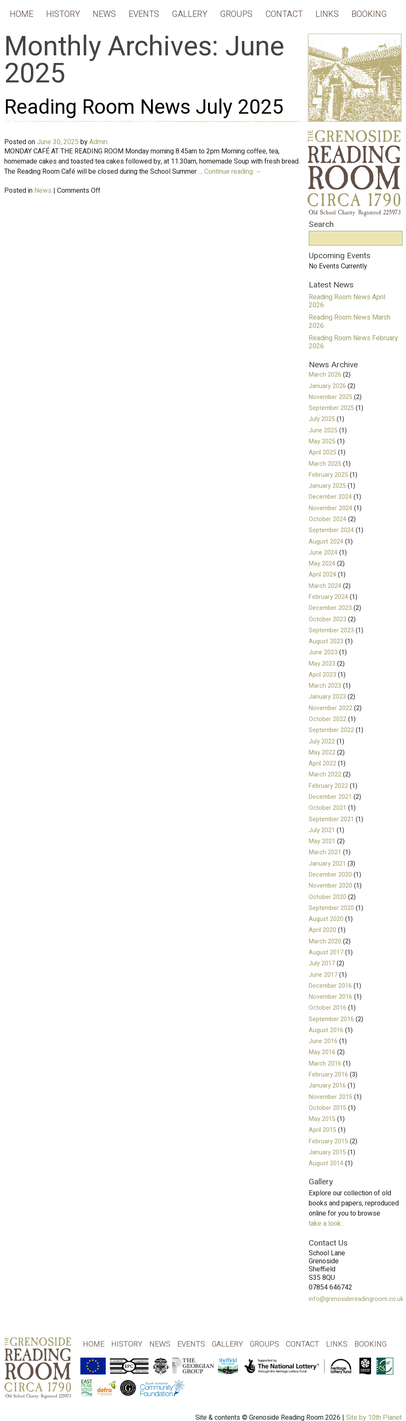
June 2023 (323, 652)
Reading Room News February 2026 (353, 342)
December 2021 (330, 796)
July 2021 (322, 830)
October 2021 (327, 807)
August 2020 (326, 919)
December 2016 (330, 985)
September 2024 (331, 530)
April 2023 (322, 674)
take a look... (327, 1224)
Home (21, 14)
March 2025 (325, 463)
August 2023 (326, 641)
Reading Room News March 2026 (349, 321)
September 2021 (331, 819)
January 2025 (327, 485)
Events (144, 14)
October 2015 (327, 1108)
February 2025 (328, 474)
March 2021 (325, 852)
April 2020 (322, 930)
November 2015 (330, 1097)
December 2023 (330, 608)
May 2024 (322, 563)
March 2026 (325, 374)
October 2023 (327, 619)
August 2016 (326, 1030)
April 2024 (322, 574)
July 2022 (322, 741)
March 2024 (325, 586)
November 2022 (330, 708)
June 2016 (323, 1041)
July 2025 (322, 419)
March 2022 (325, 774)
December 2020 (330, 874)
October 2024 (327, 519)
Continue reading (232, 172)
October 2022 (327, 719)
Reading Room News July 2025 (143, 107)
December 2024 (330, 496)
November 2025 (330, 397)
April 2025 (322, 452)
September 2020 (331, 908)
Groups (236, 14)
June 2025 (323, 430)
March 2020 (325, 941)
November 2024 (330, 508)
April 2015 (322, 1130)
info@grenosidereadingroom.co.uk (356, 1299)
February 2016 (328, 1074)
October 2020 (327, 897)
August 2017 (326, 952)
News (104, 14)
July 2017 (322, 963)
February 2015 (328, 1141)
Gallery (189, 14)
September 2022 (331, 730)
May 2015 (322, 1119)
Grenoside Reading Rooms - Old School (38, 1374)
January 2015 (327, 1152)
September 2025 (331, 408)
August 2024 (326, 541)
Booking (369, 14)
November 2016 (330, 996)
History (63, 14)
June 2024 (323, 552)
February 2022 (328, 786)
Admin (98, 142)
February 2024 (328, 597)
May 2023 (322, 663)
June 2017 (323, 974)
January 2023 (327, 696)
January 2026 (327, 386)
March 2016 (325, 1063)
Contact (284, 14)
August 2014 (326, 1163)
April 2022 (322, 763)
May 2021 (322, 841)
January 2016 (327, 1085)
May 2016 (322, 1052)
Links (327, 14)
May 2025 (322, 441)
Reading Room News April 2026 (347, 301)
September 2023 (331, 630)
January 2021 (327, 863)
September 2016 (331, 1019)
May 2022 (322, 752)
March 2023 (325, 685)
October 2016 (327, 1007)
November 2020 (330, 885)
